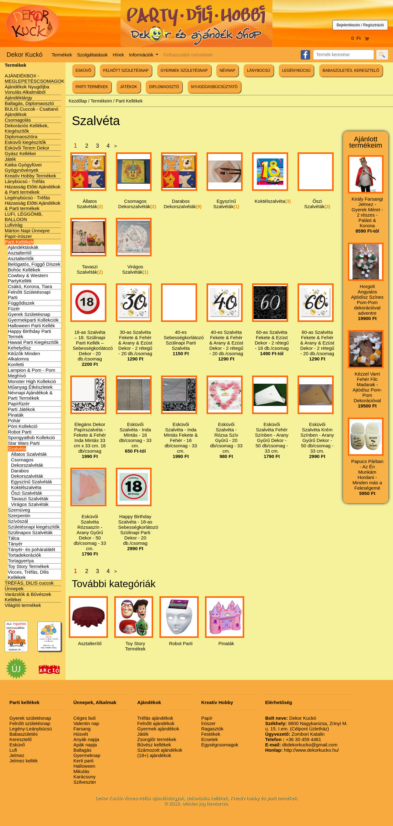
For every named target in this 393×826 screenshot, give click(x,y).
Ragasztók (212, 728)
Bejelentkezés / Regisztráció (360, 25)
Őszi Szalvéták (26, 493)
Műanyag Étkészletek (30, 387)
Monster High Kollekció (32, 381)
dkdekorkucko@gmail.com (301, 744)
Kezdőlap (78, 100)
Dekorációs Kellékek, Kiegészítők (27, 128)
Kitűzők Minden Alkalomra (24, 356)
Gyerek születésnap (30, 718)
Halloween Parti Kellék (31, 325)
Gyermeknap (86, 755)
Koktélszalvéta (26, 487)
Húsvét (80, 734)
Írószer (208, 723)
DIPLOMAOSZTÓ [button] (164, 87)
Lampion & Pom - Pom (31, 370)
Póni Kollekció (22, 426)
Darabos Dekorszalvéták (27, 473)
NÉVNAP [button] (227, 70)
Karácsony (84, 776)
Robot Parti (19, 431)
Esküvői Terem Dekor (27, 147)
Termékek (62, 54)
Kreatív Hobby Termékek (30, 175)
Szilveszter (84, 782)
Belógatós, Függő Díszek (34, 264)
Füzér (14, 308)
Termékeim (101, 100)
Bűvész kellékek (154, 744)
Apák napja (85, 744)
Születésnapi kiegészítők (34, 526)
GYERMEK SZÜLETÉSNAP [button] (184, 70)
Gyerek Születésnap (29, 314)
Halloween (84, 766)
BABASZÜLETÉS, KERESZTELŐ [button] (351, 70)
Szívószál (18, 521)
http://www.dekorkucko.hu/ (302, 750)
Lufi (13, 750)
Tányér (15, 543)
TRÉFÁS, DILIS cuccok (29, 583)
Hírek (118, 54)
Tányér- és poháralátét (31, 549)
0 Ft (360, 38)
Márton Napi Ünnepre (27, 230)
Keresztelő (20, 739)
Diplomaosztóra (21, 136)
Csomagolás (18, 120)
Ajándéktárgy (18, 97)
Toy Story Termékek (28, 566)
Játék (10, 159)
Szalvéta (17, 448)
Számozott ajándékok (159, 750)
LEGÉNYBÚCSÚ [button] (296, 70)
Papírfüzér (19, 403)
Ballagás (82, 750)
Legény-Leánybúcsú (30, 728)
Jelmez (16, 755)
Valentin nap (86, 723)
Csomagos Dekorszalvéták (27, 462)
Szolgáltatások (92, 54)
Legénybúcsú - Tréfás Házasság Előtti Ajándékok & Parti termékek (33, 203)
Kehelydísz (19, 347)
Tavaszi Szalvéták (29, 498)
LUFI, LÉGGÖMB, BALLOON (24, 216)
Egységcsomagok (219, 744)
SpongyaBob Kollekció (31, 437)
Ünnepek (14, 588)
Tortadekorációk (24, 555)
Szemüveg (19, 510)
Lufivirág (14, 225)
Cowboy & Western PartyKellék (28, 278)
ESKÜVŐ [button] (83, 70)
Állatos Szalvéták (29, 454)
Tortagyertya (21, 560)
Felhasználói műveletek (188, 54)
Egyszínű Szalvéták (31, 481)
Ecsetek (209, 739)
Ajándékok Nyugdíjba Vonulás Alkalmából (27, 89)
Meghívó (17, 375)
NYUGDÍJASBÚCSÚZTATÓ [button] (214, 87)
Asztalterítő (19, 252)
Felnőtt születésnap (29, 723)
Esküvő (17, 744)
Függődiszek (21, 303)
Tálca (13, 538)
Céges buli (84, 718)
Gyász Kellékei (20, 153)
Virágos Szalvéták (30, 504)
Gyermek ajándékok (158, 728)
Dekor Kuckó (25, 54)
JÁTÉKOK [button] (128, 87)
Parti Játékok (21, 409)
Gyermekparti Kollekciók (33, 320)
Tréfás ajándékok (155, 718)
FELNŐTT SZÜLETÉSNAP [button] (125, 70)
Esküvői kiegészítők (25, 142)
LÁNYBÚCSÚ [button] (258, 70)
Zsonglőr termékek (156, 739)
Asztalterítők (21, 258)
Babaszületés (23, 734)
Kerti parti (83, 760)
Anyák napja (86, 739)
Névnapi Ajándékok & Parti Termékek (30, 395)
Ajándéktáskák (23, 247)
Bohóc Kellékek (24, 269)
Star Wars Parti (24, 443)
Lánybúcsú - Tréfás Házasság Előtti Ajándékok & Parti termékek (33, 187)
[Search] (343, 55)
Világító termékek (23, 605)
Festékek (210, 734)
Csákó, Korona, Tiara (30, 286)
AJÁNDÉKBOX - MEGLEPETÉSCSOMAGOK (34, 78)
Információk (142, 54)
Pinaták (16, 415)
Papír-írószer (18, 236)
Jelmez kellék (23, 760)
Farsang (82, 728)
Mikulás (81, 771)
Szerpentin (19, 515)
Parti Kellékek (19, 242)
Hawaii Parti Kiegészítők (33, 342)
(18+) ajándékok (154, 755)
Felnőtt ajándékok (155, 723)
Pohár (14, 420)
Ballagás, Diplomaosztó (29, 103)
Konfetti (16, 364)
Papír (207, 718)
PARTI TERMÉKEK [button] (92, 87)
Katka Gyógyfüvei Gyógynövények (23, 167)
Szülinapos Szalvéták (30, 532)
